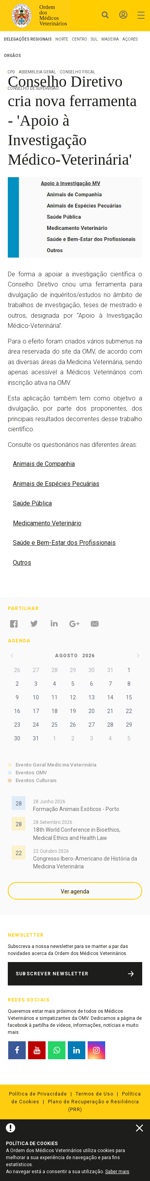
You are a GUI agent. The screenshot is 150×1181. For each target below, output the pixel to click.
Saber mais (117, 1171)
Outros (22, 562)
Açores (130, 39)
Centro (79, 39)
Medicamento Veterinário (47, 523)
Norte (61, 39)
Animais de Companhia (44, 464)
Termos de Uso (94, 1094)
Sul (94, 39)
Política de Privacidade (38, 1094)
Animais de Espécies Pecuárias (56, 483)
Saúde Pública (32, 503)
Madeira (110, 39)
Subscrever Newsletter (52, 973)
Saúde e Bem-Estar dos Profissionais (64, 542)
